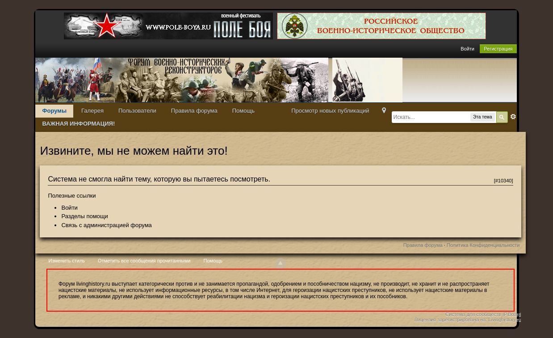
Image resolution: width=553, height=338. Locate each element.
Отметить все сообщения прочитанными (144, 260)
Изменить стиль (67, 260)
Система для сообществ (473, 314)
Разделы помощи (84, 216)
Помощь (243, 110)
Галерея (92, 110)
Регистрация (498, 48)
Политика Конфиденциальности (483, 245)
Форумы (54, 110)
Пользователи (137, 110)
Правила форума (194, 110)
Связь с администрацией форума (106, 225)
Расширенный (513, 116)
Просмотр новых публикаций (330, 110)
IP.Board (512, 314)
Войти (467, 48)
